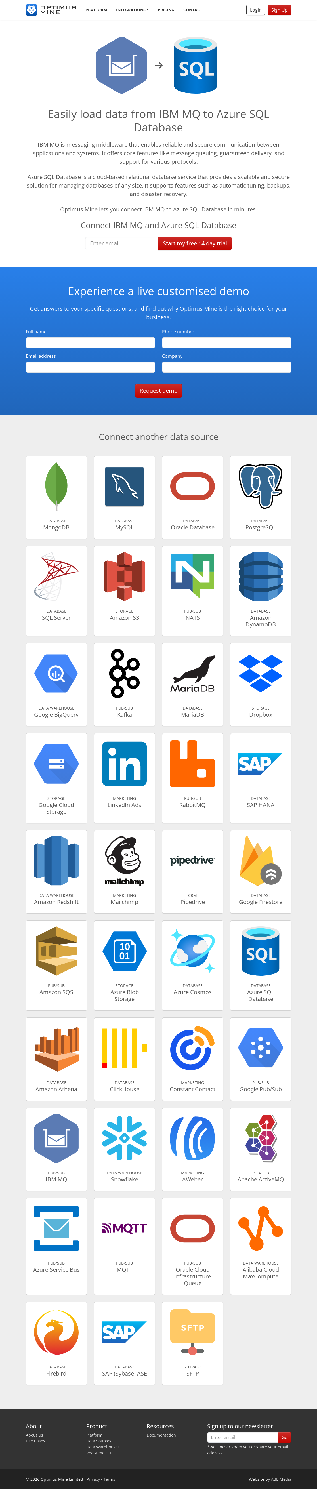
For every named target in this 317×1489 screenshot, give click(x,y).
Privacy (93, 1479)
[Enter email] (121, 243)
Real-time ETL (99, 1453)
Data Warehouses (103, 1447)
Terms (109, 1479)
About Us (34, 1435)
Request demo (159, 390)
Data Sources (98, 1441)
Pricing (166, 9)
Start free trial (195, 243)
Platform (96, 9)
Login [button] (256, 10)
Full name (36, 332)
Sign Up (279, 10)
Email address (41, 356)
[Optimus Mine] (51, 10)
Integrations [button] (131, 9)
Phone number (178, 332)
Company (172, 356)
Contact (192, 9)
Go (285, 1437)
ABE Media (281, 1479)
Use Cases (35, 1441)
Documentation (161, 1435)
